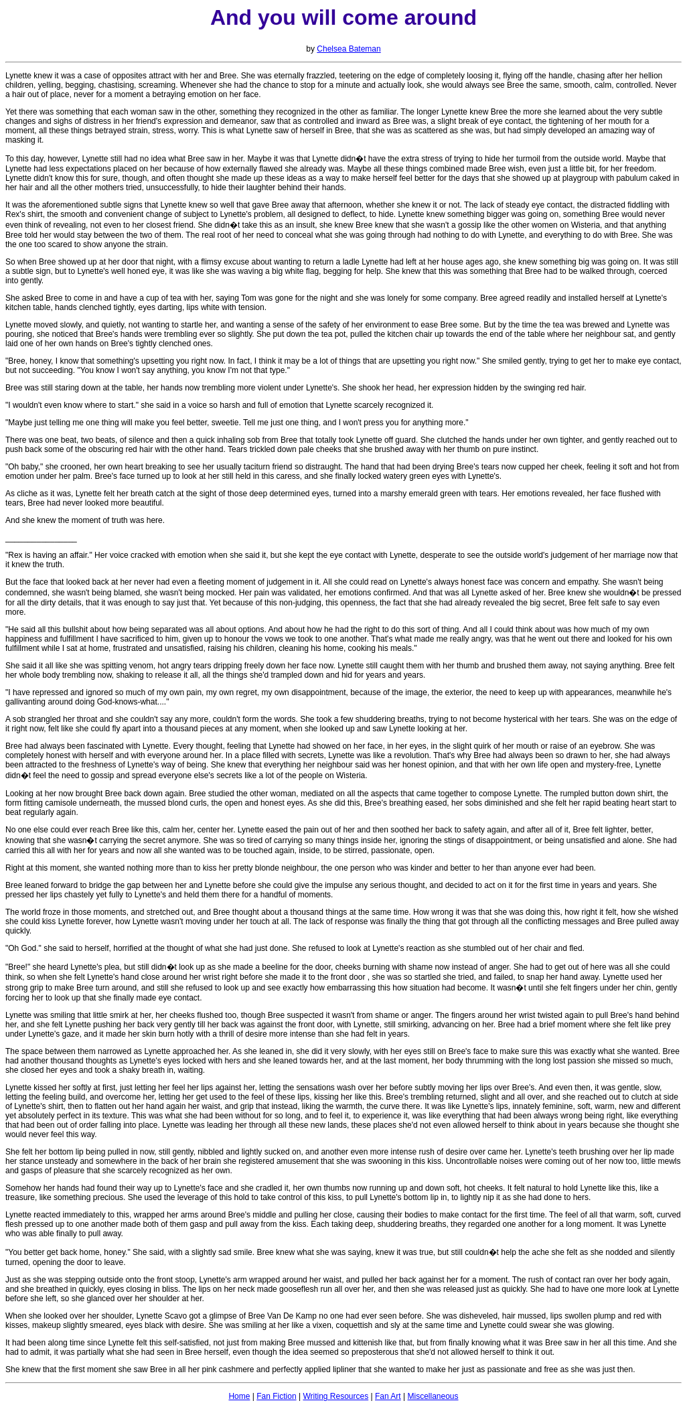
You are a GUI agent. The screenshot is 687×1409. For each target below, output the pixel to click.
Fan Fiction (276, 1396)
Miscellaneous (433, 1396)
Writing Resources (335, 1396)
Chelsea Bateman (348, 49)
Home (239, 1396)
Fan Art (388, 1396)
